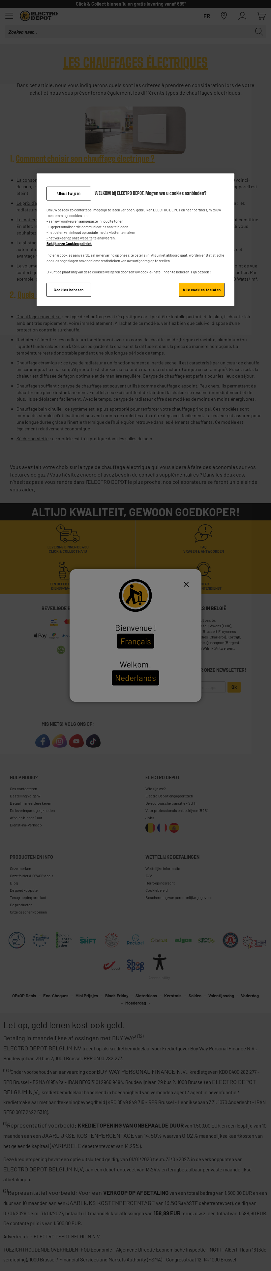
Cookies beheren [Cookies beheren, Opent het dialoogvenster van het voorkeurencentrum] (69, 290)
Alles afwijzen (69, 193)
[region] (135, 239)
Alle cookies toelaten (202, 290)
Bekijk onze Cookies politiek (69, 243)
